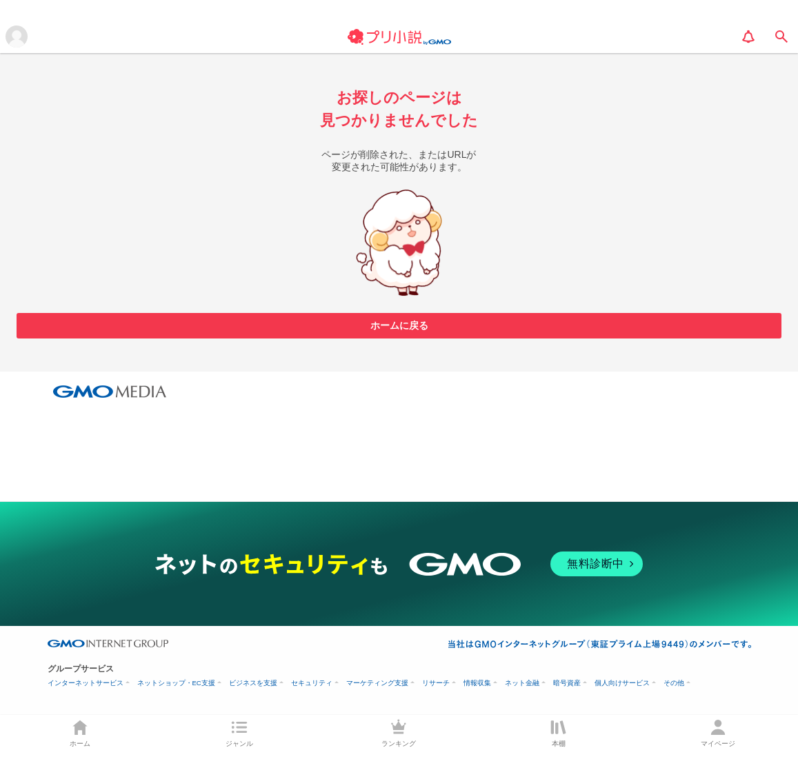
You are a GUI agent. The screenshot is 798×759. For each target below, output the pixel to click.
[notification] (748, 36)
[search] (781, 36)
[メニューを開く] (17, 37)
